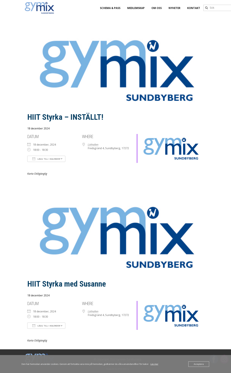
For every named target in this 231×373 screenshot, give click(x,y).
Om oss (156, 8)
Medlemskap (136, 8)
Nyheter (174, 8)
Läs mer (154, 364)
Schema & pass (110, 8)
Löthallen (93, 144)
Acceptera (199, 364)
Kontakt (193, 8)
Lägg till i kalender (46, 158)
